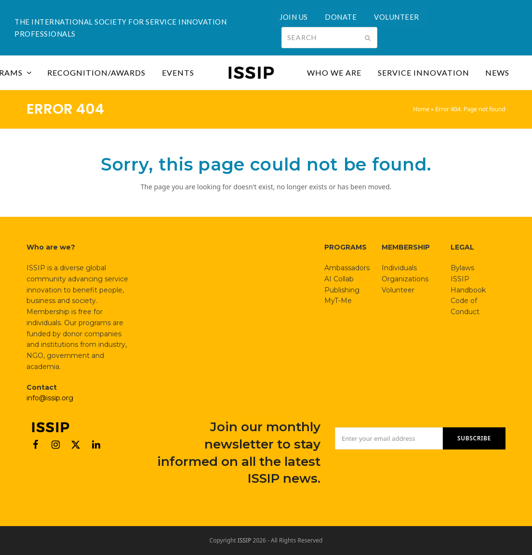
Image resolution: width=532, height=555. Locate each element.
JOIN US (293, 17)
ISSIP (245, 540)
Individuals (399, 268)
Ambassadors (347, 268)
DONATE (341, 17)
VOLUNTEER (396, 17)
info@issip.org (50, 398)
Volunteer (398, 290)
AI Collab (339, 279)
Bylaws (462, 268)
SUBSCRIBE (474, 438)
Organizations (405, 279)
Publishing (341, 290)
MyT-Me (338, 300)
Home (421, 109)
